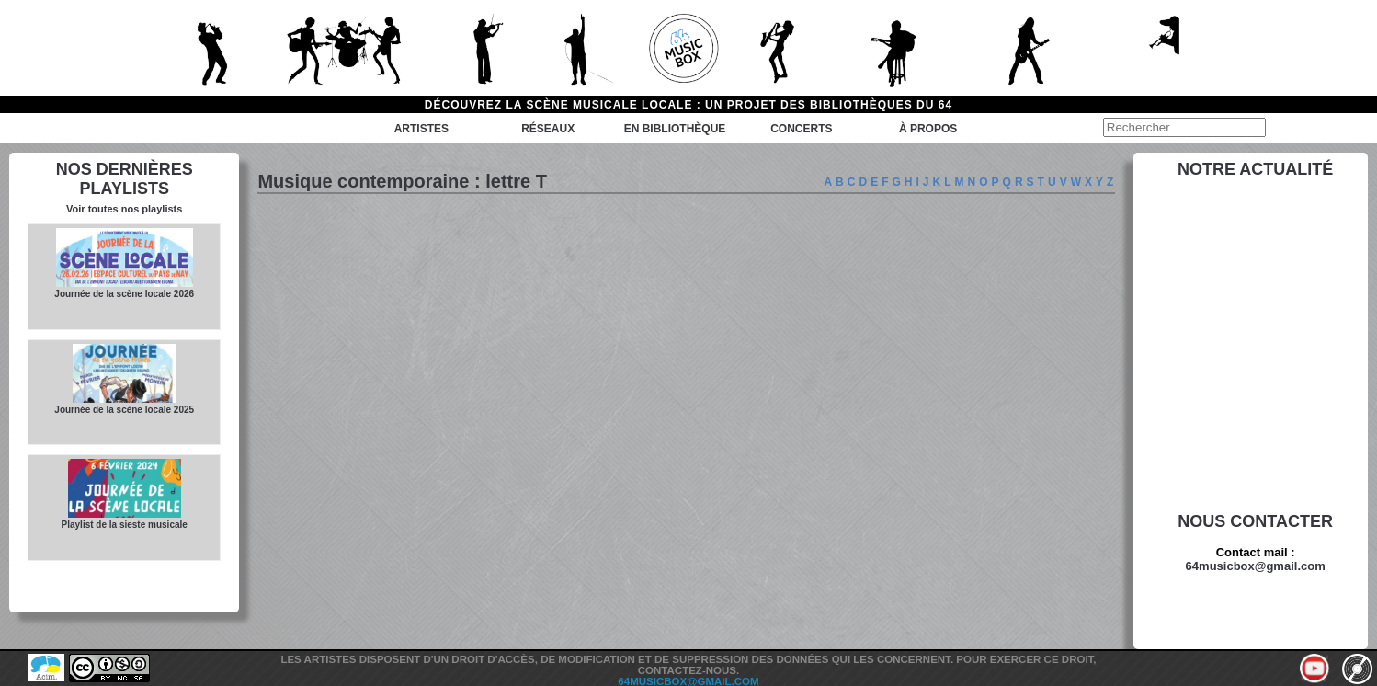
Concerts (801, 128)
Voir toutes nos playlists (124, 208)
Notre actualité (1255, 169)
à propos (928, 128)
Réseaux (548, 128)
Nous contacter (1255, 521)
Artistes (421, 128)
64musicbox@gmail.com (1256, 566)
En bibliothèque (675, 128)
